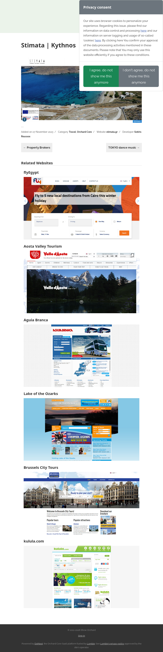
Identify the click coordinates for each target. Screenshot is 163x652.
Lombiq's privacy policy (112, 643)
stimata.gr (112, 132)
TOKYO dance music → (124, 147)
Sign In (81, 636)
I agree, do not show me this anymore (101, 76)
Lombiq (91, 643)
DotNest (39, 643)
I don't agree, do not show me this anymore (139, 76)
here (144, 30)
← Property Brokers (36, 147)
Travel (72, 132)
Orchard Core (84, 132)
